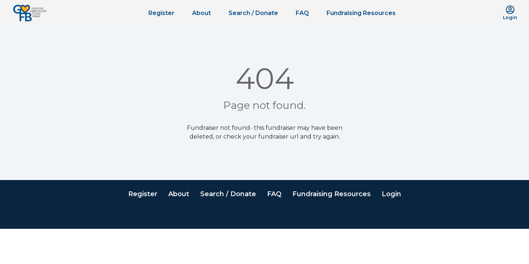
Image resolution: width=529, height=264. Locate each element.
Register (161, 13)
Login (391, 194)
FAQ (302, 13)
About (201, 13)
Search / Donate (253, 13)
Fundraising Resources (361, 13)
